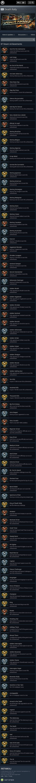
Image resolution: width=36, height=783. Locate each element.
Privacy (10, 776)
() (19, 2)
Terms (6, 776)
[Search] (33, 39)
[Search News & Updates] (16, 39)
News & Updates (8, 35)
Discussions (23, 35)
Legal (2, 776)
